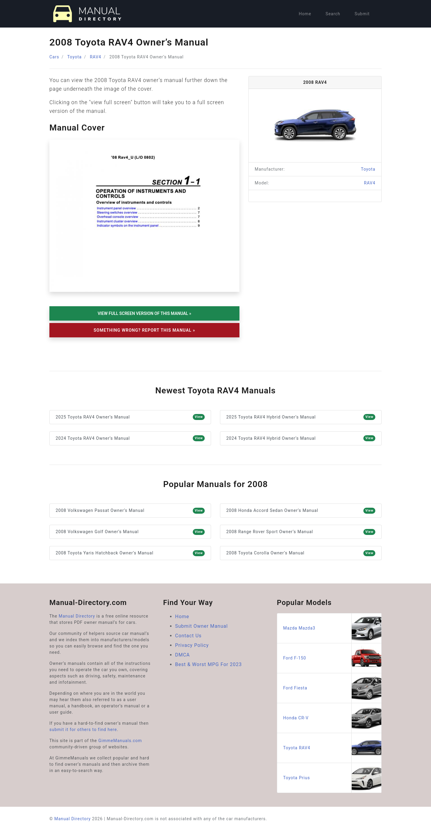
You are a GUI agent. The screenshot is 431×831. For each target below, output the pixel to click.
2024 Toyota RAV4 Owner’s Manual (130, 438)
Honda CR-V (332, 718)
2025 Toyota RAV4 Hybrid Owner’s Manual (300, 417)
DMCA (182, 655)
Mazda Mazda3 (332, 628)
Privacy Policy (192, 645)
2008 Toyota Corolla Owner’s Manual (300, 553)
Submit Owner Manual (201, 626)
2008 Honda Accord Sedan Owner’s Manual (300, 511)
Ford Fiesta (332, 688)
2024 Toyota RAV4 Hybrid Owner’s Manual (300, 438)
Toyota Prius (332, 778)
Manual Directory (77, 616)
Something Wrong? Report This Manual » (144, 330)
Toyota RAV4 (332, 748)
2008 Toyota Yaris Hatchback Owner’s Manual (130, 553)
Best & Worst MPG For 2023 (208, 664)
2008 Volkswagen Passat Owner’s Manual (130, 511)
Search (333, 13)
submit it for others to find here (83, 729)
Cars (54, 56)
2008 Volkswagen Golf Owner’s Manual (130, 532)
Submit (362, 13)
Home (305, 13)
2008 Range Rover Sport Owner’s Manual (300, 532)
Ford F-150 (332, 658)
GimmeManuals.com (120, 740)
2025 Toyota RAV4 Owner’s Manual (130, 417)
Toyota (74, 56)
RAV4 (95, 56)
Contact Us (188, 636)
